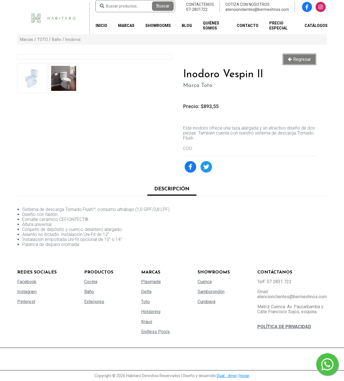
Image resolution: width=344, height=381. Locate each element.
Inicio (101, 25)
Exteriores (94, 301)
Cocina (90, 281)
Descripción (172, 189)
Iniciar (244, 375)
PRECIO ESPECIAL (278, 25)
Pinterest (26, 301)
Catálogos (316, 25)
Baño (56, 39)
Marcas (126, 25)
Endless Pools (155, 331)
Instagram (27, 291)
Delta (146, 291)
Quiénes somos (211, 25)
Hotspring (150, 311)
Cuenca (205, 281)
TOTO (42, 39)
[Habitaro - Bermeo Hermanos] (53, 18)
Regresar (302, 59)
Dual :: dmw (227, 375)
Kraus (146, 321)
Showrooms (158, 25)
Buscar (162, 6)
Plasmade (151, 281)
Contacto (247, 25)
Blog (187, 25)
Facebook (26, 281)
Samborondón (211, 291)
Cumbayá (206, 301)
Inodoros (73, 39)
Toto (145, 301)
